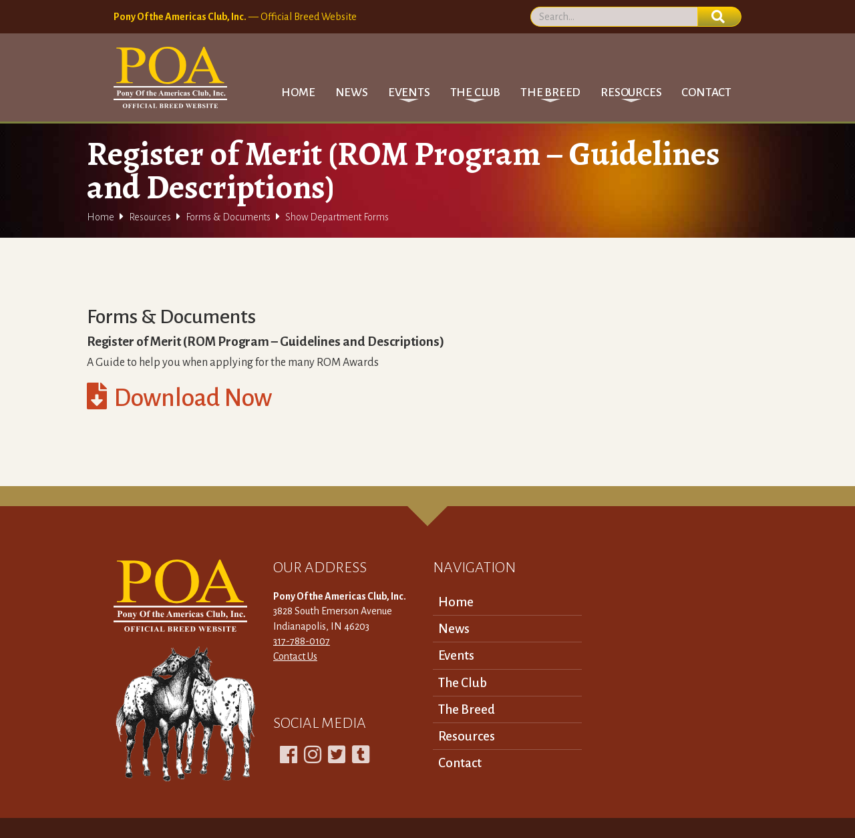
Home (298, 92)
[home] (170, 77)
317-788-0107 (301, 641)
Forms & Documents (228, 217)
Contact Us (295, 656)
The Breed (466, 709)
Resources (150, 217)
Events (456, 655)
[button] (409, 92)
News (351, 92)
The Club (462, 683)
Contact (706, 92)
